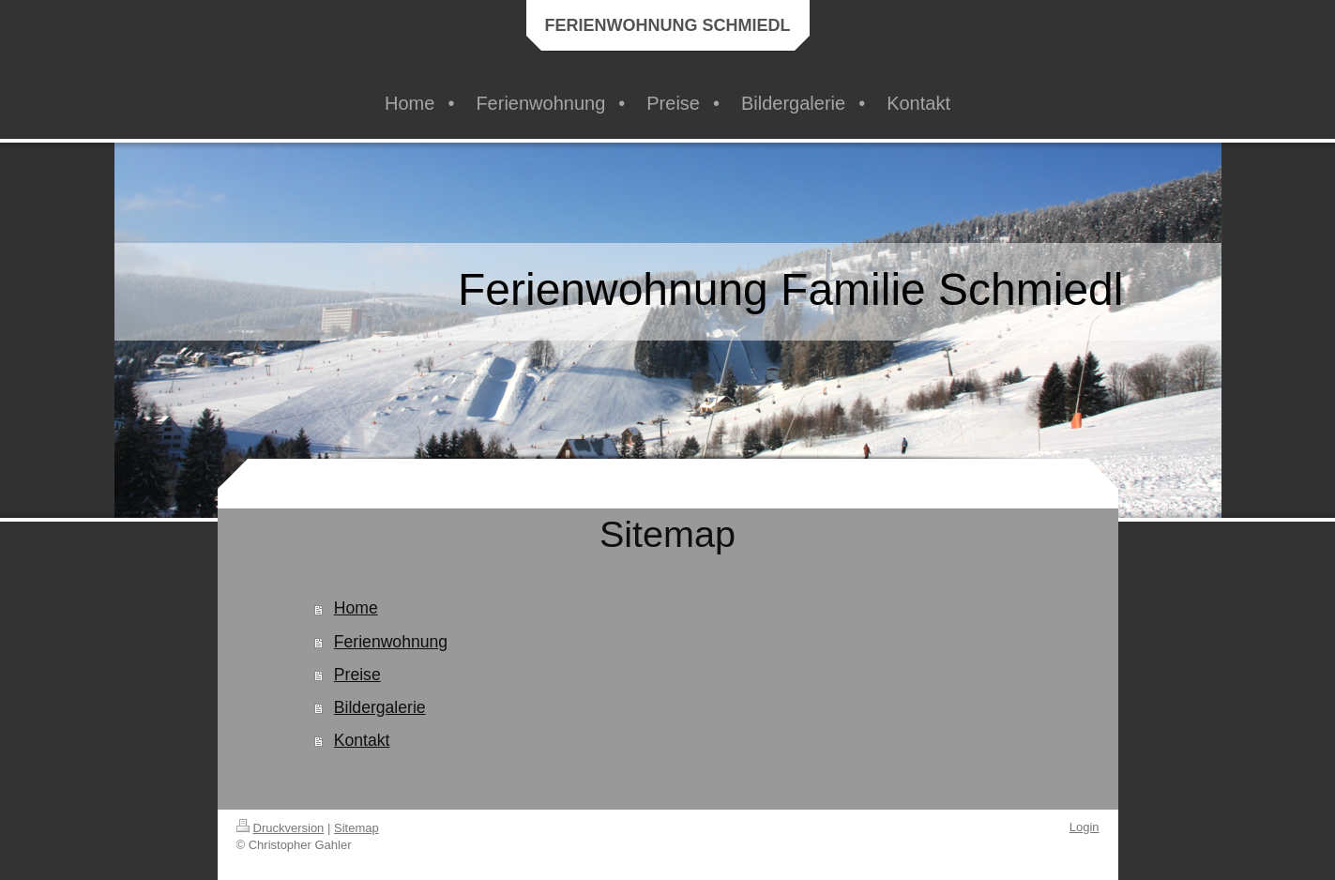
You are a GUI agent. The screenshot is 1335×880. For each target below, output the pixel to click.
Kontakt (362, 740)
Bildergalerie (380, 707)
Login (1085, 827)
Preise (357, 674)
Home (356, 608)
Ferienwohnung (391, 641)
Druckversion (280, 828)
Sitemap (356, 828)
